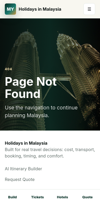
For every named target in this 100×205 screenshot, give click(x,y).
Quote (87, 197)
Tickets (37, 197)
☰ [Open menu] (89, 9)
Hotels (62, 197)
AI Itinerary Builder (23, 168)
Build (12, 197)
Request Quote (20, 179)
